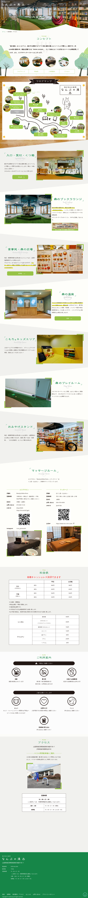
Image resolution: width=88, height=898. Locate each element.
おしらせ (74, 4)
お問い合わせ (83, 4)
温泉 (45, 4)
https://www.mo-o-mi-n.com (65, 523)
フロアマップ (21, 71)
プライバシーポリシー (48, 894)
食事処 (53, 4)
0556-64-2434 (14, 866)
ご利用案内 (51, 71)
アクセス (67, 71)
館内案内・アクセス (63, 4)
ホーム (3, 31)
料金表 (36, 71)
